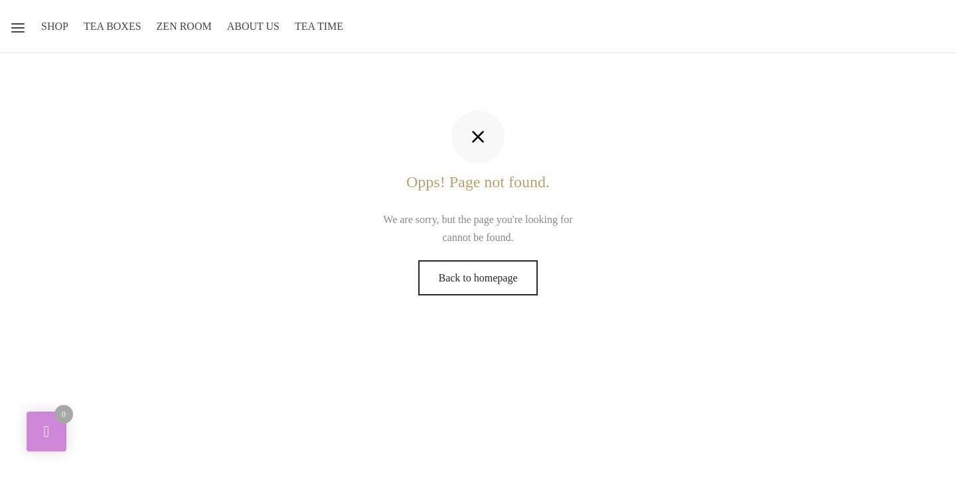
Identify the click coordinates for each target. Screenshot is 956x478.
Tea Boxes (112, 26)
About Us (253, 26)
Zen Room (184, 26)
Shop (54, 26)
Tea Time (319, 26)
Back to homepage (477, 277)
